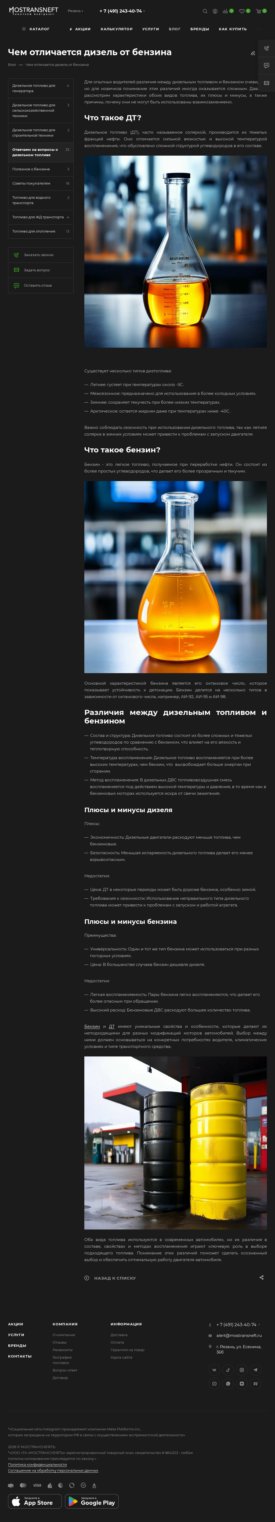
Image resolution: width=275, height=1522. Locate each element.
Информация (126, 1324)
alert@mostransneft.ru (239, 1335)
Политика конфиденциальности (37, 1464)
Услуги (16, 1335)
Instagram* (242, 1370)
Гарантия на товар (127, 1350)
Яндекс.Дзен (242, 1383)
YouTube (214, 1383)
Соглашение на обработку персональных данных (53, 1470)
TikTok (255, 1383)
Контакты (19, 1356)
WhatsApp (228, 1383)
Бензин (92, 1026)
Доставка (119, 1335)
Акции (15, 1324)
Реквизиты (63, 1350)
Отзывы (60, 1342)
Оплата (117, 1342)
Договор (60, 1377)
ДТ (112, 1026)
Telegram (255, 1370)
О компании (64, 1335)
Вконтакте (214, 1370)
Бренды (17, 1345)
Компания (65, 1324)
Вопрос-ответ (65, 1370)
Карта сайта (121, 1357)
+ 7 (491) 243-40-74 (121, 11)
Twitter (228, 1370)
